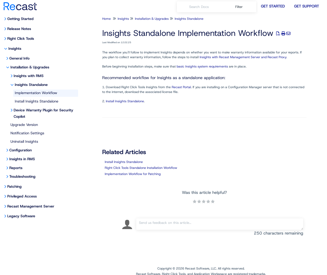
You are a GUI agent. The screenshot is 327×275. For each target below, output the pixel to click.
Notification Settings (27, 133)
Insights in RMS (22, 159)
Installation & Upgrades (29, 67)
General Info (19, 58)
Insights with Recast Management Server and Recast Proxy (243, 57)
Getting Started (20, 18)
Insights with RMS (29, 75)
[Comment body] (219, 224)
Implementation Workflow (36, 92)
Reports (15, 167)
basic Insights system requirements (202, 66)
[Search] (183, 7)
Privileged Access (22, 196)
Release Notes (19, 28)
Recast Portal (181, 87)
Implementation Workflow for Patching (133, 174)
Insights (14, 48)
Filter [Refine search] (239, 7)
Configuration (20, 150)
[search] (209, 7)
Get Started (273, 6)
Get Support (306, 6)
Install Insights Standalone (36, 101)
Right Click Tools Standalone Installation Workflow (141, 168)
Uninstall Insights (24, 141)
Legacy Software (21, 216)
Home (106, 19)
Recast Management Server (30, 206)
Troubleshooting (22, 176)
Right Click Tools (20, 38)
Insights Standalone (31, 84)
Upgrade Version (24, 124)
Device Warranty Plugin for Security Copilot (43, 113)
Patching (14, 186)
